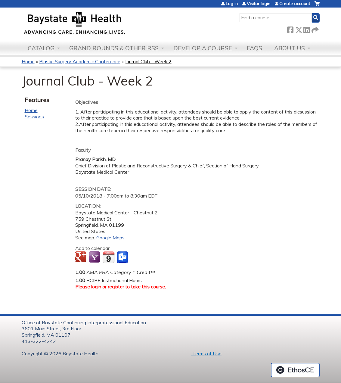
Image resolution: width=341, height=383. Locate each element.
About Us (289, 48)
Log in (232, 4)
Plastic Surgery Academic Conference (79, 61)
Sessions (34, 117)
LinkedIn (306, 28)
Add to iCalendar (108, 257)
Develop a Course (202, 48)
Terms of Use (206, 353)
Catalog (41, 48)
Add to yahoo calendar (95, 257)
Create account (294, 4)
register (116, 287)
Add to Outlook (123, 257)
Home (28, 61)
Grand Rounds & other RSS (114, 48)
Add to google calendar (81, 257)
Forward (315, 28)
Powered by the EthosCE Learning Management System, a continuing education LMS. (295, 370)
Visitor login (258, 4)
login (96, 287)
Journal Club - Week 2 (148, 61)
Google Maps (110, 238)
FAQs (254, 48)
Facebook (290, 28)
